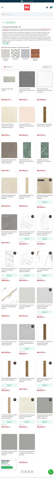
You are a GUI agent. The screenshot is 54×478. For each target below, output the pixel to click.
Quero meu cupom (7, 467)
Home (3, 22)
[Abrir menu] (2, 7)
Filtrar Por (8, 67)
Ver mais (5, 43)
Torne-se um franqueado (27, 1)
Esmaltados (15, 59)
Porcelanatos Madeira (35, 59)
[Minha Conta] (47, 7)
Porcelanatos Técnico (5, 59)
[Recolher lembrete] (15, 460)
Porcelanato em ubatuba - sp (10, 22)
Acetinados (25, 59)
